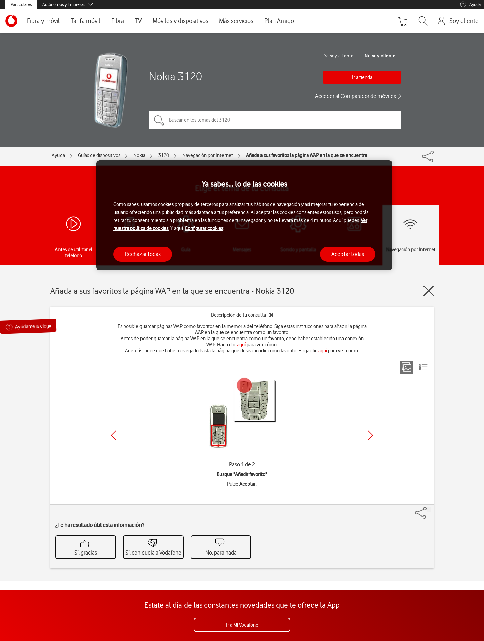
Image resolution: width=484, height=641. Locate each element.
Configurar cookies (204, 228)
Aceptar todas (347, 254)
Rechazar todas (143, 254)
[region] (244, 215)
